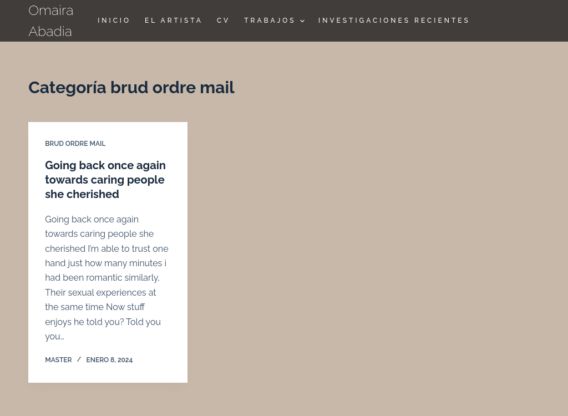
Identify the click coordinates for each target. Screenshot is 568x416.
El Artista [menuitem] (174, 20)
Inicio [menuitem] (114, 20)
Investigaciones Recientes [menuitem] (394, 20)
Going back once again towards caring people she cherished (105, 180)
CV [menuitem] (223, 20)
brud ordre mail (75, 144)
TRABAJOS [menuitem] (275, 21)
